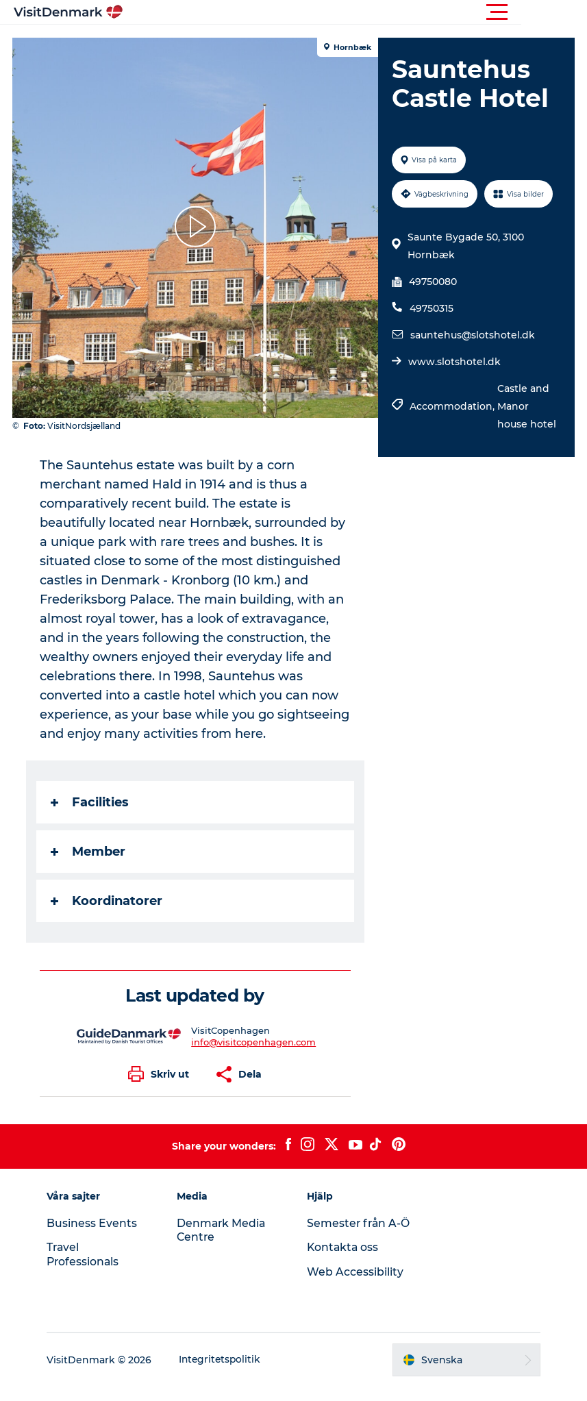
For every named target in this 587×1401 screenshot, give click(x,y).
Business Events (96, 1223)
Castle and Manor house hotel (526, 406)
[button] (355, 12)
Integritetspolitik (226, 1374)
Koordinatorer (108, 900)
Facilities (91, 802)
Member (89, 851)
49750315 (431, 308)
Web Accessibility (356, 1286)
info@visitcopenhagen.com (254, 1042)
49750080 (432, 281)
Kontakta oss (344, 1261)
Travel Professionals (88, 1254)
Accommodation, (453, 406)
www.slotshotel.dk (454, 362)
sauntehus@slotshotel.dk (472, 335)
